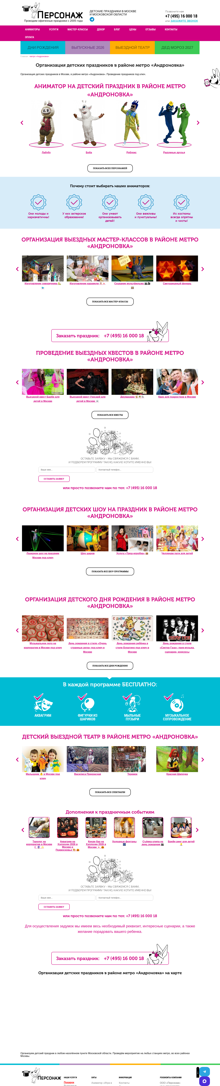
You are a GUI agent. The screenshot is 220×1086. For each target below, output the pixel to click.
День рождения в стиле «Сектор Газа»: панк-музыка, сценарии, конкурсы (177, 639)
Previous (22, 124)
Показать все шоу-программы (110, 563)
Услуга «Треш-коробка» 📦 (132, 545)
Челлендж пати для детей (177, 545)
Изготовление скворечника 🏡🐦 (43, 286)
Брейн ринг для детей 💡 (181, 835)
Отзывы (150, 29)
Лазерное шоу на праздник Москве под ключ (43, 547)
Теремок (132, 766)
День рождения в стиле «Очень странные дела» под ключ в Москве (87, 639)
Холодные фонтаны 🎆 (124, 835)
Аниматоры (32, 29)
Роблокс (132, 153)
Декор (101, 29)
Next (198, 124)
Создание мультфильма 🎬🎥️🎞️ (132, 286)
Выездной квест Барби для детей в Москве (42, 399)
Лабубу (46, 153)
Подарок (69, 1065)
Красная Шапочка (177, 766)
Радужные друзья (174, 153)
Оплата (29, 37)
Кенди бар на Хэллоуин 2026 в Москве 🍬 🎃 (96, 836)
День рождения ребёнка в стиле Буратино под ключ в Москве (132, 639)
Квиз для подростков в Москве (177, 397)
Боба (89, 153)
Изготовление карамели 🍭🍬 (88, 284)
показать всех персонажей (110, 169)
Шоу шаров (88, 545)
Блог (117, 29)
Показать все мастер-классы (110, 302)
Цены (132, 29)
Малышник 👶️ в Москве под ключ (43, 768)
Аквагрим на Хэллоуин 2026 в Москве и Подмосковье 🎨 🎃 (67, 837)
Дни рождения (72, 1072)
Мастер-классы (78, 29)
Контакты (171, 29)
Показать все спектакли (110, 784)
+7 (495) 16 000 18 (181, 16)
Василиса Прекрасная (87, 766)
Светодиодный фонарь (177, 284)
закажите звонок (184, 20)
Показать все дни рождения (110, 657)
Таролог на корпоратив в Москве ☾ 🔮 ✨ (39, 836)
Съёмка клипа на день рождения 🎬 (153, 835)
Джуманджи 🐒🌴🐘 (132, 397)
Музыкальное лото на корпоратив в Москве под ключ (43, 637)
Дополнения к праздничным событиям (110, 804)
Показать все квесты (110, 415)
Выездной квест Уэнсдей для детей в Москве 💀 (88, 399)
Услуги (53, 29)
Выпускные (70, 1069)
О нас (122, 1070)
